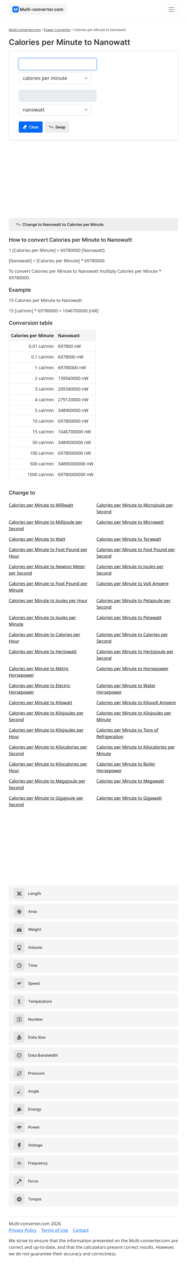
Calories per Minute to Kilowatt (40, 702)
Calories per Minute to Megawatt (130, 781)
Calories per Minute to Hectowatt (43, 651)
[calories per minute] (57, 64)
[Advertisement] (93, 178)
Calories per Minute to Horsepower (132, 668)
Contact (81, 1230)
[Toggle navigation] (171, 9)
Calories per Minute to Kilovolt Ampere (136, 702)
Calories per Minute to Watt (37, 539)
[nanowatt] (57, 96)
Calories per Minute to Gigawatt (129, 798)
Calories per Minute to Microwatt (130, 522)
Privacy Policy (23, 1230)
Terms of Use (54, 1230)
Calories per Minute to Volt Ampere (132, 583)
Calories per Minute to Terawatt (128, 539)
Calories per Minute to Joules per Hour (48, 600)
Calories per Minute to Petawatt (128, 617)
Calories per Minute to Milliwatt (41, 505)
